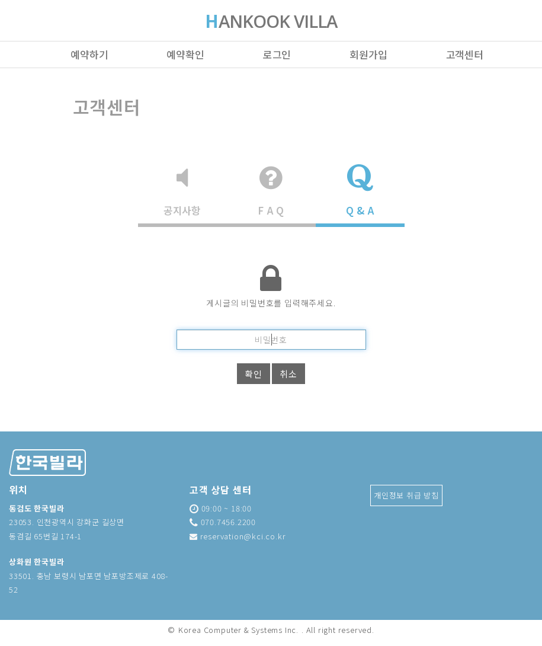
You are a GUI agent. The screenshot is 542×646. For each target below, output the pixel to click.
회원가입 (368, 54)
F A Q (271, 191)
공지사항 (182, 191)
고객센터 (464, 54)
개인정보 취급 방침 (406, 495)
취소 (288, 373)
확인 (253, 373)
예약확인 (185, 54)
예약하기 (89, 54)
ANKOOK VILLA (271, 22)
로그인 (277, 54)
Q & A (360, 191)
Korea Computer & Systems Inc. (238, 629)
